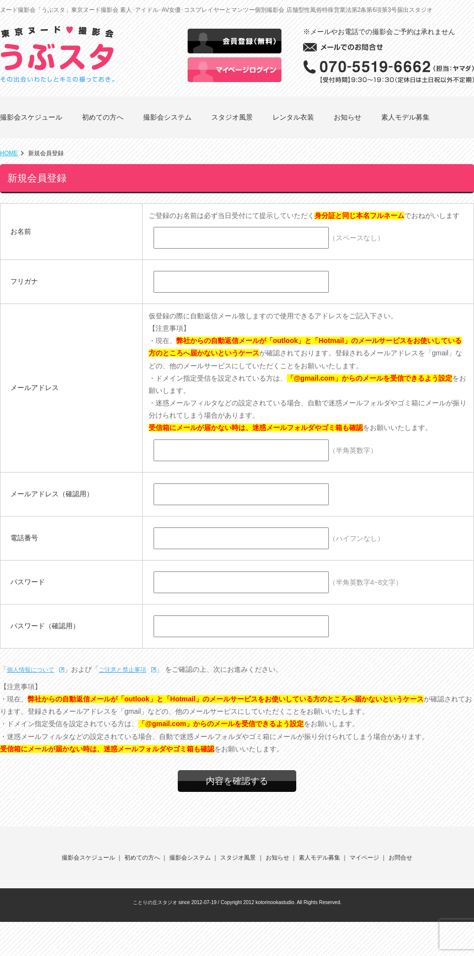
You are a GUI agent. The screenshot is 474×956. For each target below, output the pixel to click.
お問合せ (400, 857)
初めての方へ (102, 117)
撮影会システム (167, 117)
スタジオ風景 (232, 117)
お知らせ (347, 117)
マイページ (364, 857)
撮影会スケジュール (31, 117)
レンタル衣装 (293, 117)
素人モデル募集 (405, 117)
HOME (9, 153)
